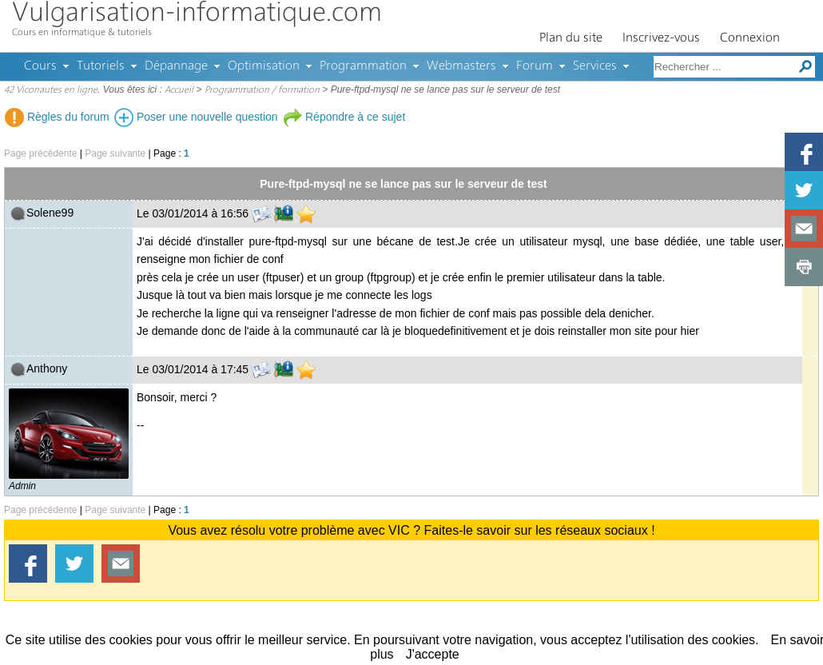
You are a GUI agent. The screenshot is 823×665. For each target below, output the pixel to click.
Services (595, 66)
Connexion (750, 38)
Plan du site (570, 38)
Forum (534, 66)
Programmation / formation (262, 90)
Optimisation (264, 66)
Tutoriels (101, 66)
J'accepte (432, 654)
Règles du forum (57, 116)
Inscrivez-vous (661, 38)
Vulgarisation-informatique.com (197, 14)
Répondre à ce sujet (344, 116)
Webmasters (461, 66)
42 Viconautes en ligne (50, 90)
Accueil (179, 90)
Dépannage (176, 66)
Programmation (363, 66)
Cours (40, 66)
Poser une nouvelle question (196, 116)
